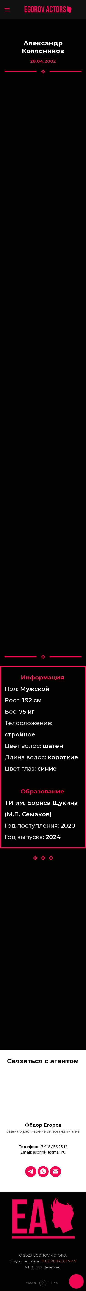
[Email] (55, 1171)
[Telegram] (30, 1171)
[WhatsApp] (43, 1171)
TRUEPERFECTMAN (58, 1261)
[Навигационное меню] (7, 9)
